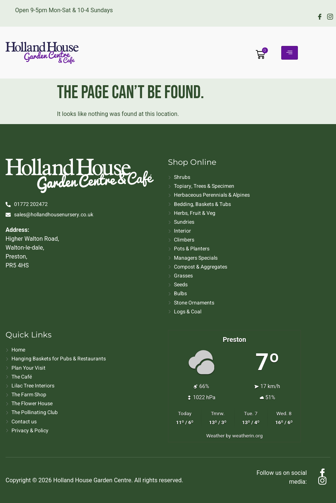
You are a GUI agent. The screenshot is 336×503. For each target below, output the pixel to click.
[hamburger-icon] (289, 53)
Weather (215, 436)
